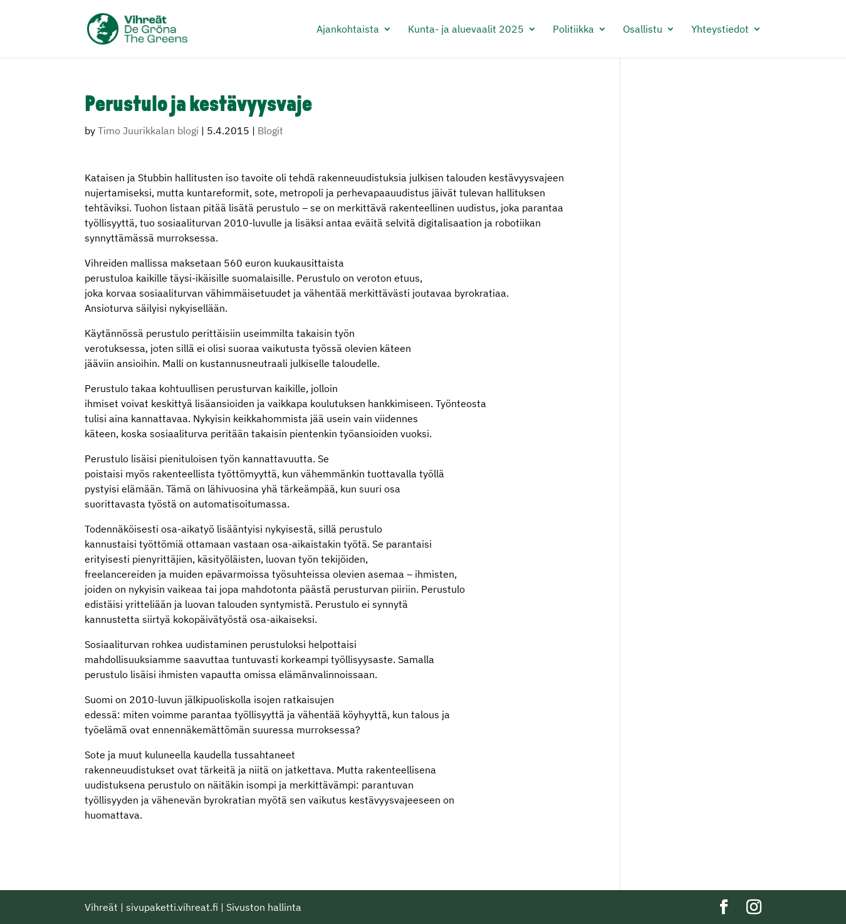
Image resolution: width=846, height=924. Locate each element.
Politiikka (573, 29)
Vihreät (101, 907)
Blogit (270, 130)
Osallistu (642, 29)
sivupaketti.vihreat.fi (172, 907)
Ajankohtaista (347, 29)
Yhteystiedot (720, 29)
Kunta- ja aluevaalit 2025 (466, 29)
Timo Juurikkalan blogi (148, 130)
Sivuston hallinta (263, 907)
